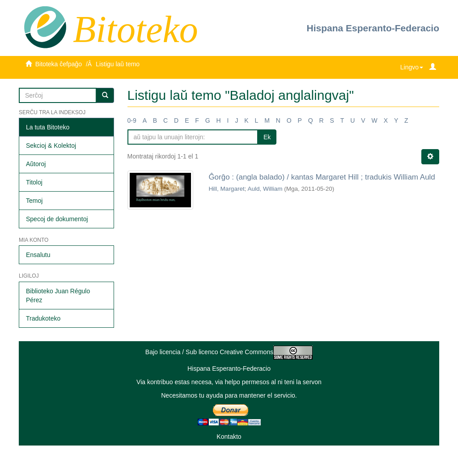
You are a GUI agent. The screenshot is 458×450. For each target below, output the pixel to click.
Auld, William (264, 188)
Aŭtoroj (36, 163)
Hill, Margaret (226, 188)
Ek (267, 137)
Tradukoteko (43, 318)
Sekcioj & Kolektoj (51, 145)
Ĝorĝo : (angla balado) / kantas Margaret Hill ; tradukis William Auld (321, 177)
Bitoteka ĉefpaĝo (58, 64)
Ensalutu (38, 254)
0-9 (131, 120)
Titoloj (34, 182)
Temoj (34, 200)
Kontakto (228, 436)
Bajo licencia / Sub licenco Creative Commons (229, 352)
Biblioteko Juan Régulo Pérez (58, 295)
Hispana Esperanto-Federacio (373, 28)
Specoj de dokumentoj (57, 219)
